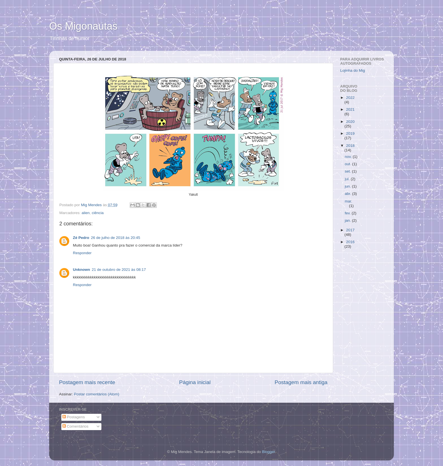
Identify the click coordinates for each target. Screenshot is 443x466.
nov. (349, 156)
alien (86, 213)
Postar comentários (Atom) (97, 394)
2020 (350, 121)
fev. (348, 213)
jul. (348, 179)
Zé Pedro (81, 238)
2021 (350, 109)
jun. (348, 186)
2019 (350, 133)
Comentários (75, 426)
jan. (348, 220)
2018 (350, 145)
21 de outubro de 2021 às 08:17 (119, 269)
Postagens (73, 417)
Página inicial (194, 382)
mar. (348, 201)
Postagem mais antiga (301, 382)
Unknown (81, 269)
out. (348, 164)
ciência (98, 213)
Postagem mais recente (87, 382)
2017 (350, 230)
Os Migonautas (83, 26)
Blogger (268, 452)
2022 (350, 97)
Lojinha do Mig (352, 70)
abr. (348, 193)
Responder (82, 253)
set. (348, 171)
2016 (350, 242)
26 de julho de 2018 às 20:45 (115, 238)
